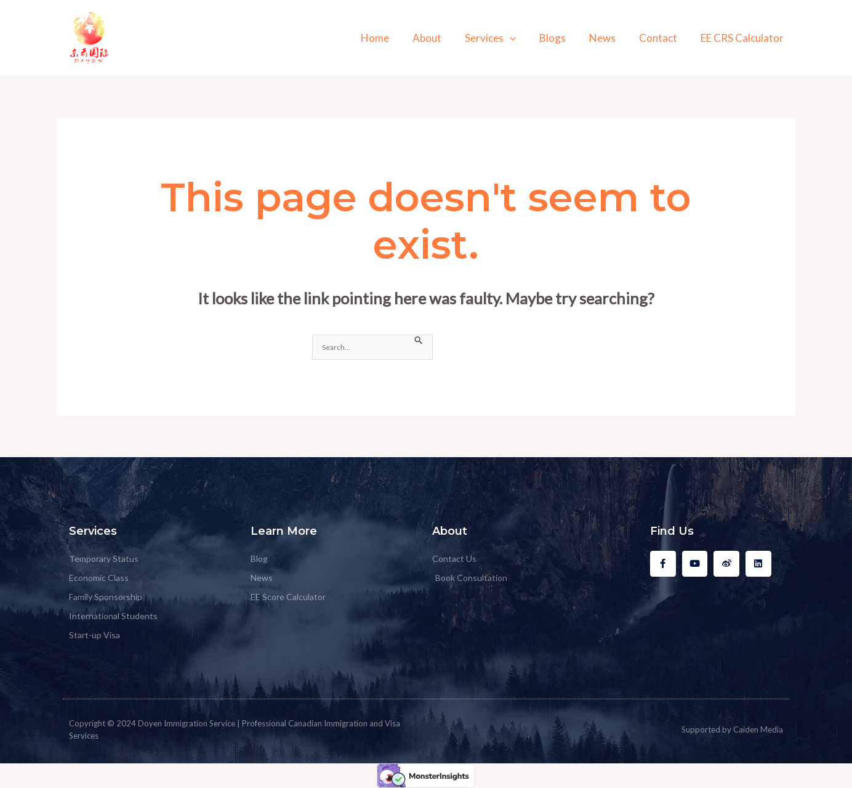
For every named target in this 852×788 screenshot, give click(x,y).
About (440, 37)
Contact (662, 37)
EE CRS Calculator (743, 37)
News (608, 37)
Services (501, 37)
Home (391, 37)
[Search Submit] (419, 340)
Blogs (561, 37)
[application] (521, 37)
